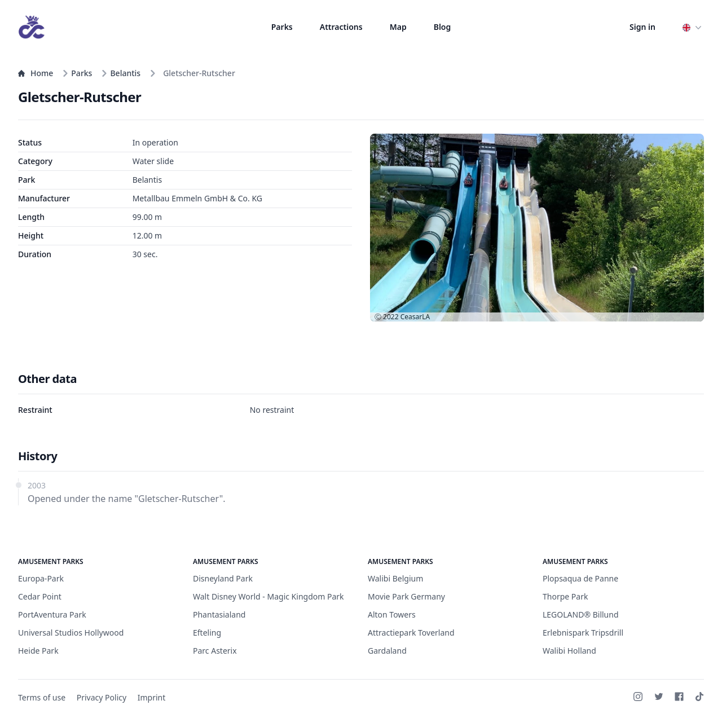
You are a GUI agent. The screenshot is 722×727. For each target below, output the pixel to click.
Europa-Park (41, 578)
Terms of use (41, 697)
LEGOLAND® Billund (581, 614)
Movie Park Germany (406, 596)
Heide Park (38, 650)
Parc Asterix (215, 650)
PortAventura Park (52, 614)
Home (35, 73)
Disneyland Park (223, 578)
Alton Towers (392, 614)
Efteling (207, 632)
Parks (282, 26)
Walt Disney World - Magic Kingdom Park (268, 596)
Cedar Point (39, 596)
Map (398, 26)
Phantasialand (219, 614)
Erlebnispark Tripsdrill (583, 632)
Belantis (120, 73)
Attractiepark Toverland (411, 632)
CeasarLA (415, 316)
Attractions (341, 26)
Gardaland (387, 650)
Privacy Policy (101, 697)
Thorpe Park (565, 596)
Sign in (642, 26)
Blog (442, 26)
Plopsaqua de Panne (580, 578)
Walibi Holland (569, 650)
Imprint (152, 697)
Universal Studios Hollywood (71, 632)
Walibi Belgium (395, 578)
